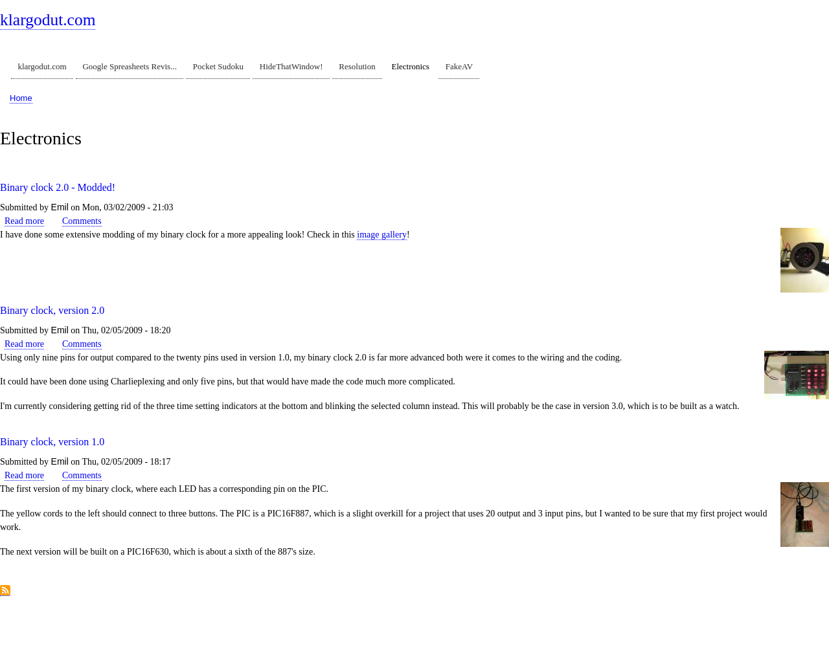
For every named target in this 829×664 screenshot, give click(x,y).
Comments (82, 221)
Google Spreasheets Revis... (129, 66)
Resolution (357, 66)
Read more (24, 221)
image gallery (382, 234)
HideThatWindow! (291, 66)
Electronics (410, 66)
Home (21, 98)
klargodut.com (47, 19)
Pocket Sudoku (218, 66)
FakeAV (459, 66)
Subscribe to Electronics (5, 590)
